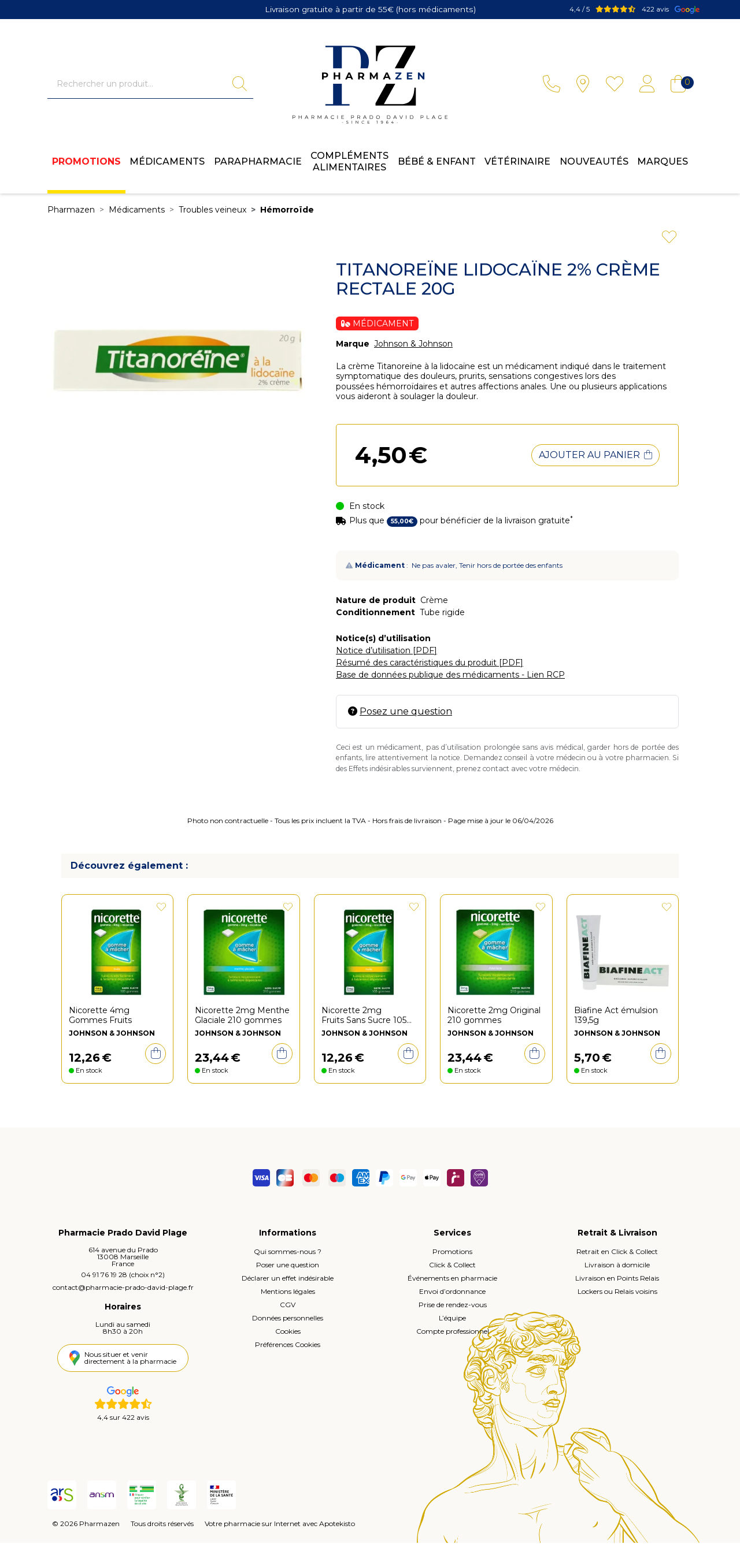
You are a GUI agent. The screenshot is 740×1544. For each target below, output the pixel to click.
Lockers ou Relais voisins (617, 1293)
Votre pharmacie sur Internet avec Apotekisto (280, 1524)
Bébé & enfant (437, 164)
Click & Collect (452, 1266)
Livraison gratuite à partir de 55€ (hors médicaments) (370, 9)
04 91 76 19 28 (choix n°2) (123, 1276)
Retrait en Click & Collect (617, 1253)
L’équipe (452, 1319)
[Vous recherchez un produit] (139, 85)
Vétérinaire (517, 164)
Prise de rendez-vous (453, 1306)
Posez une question (400, 712)
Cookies (288, 1333)
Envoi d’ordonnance (452, 1293)
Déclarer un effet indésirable (288, 1279)
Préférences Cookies (287, 1346)
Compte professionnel (452, 1333)
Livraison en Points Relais (617, 1279)
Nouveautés (594, 164)
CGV (287, 1306)
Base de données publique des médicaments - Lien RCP (450, 676)
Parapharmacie (258, 164)
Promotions (86, 164)
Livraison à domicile (617, 1266)
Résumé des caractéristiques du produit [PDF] (429, 663)
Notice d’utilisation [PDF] (386, 651)
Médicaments (167, 164)
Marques (662, 164)
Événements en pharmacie (452, 1279)
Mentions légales (288, 1293)
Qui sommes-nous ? (287, 1253)
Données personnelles (287, 1319)
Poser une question (287, 1266)
